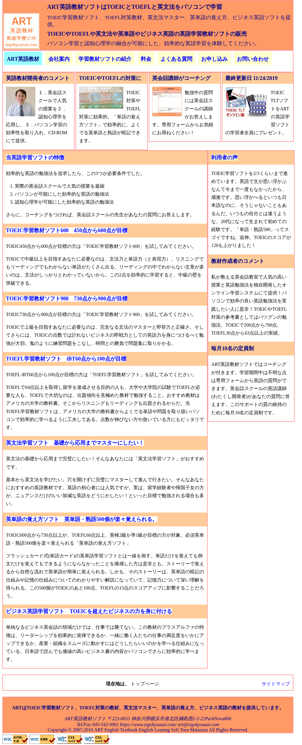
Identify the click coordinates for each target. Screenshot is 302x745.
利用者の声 (224, 158)
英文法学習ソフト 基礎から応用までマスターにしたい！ (75, 443)
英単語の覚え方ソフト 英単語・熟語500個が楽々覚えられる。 (81, 519)
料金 (146, 59)
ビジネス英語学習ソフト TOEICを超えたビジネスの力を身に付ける (89, 611)
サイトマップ (276, 683)
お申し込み (214, 59)
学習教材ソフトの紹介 (105, 59)
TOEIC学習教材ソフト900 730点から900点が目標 (66, 299)
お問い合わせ (253, 59)
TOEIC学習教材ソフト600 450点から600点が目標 (66, 230)
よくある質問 (176, 59)
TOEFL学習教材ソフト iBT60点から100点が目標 (66, 359)
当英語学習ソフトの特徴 (35, 158)
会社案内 (59, 59)
